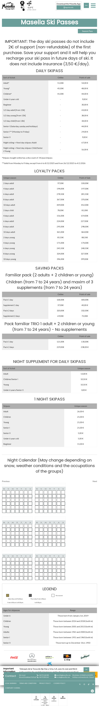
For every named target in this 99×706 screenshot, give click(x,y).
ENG (86, 5)
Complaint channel (12, 688)
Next (95, 481)
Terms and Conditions (27, 683)
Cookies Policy (59, 683)
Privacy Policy (45, 683)
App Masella (68, 7)
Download (54, 701)
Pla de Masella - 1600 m (45, 700)
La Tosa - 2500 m (45, 705)
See (54, 699)
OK (86, 669)
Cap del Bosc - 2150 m (45, 703)
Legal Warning (10, 683)
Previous (6, 481)
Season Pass (87, 31)
